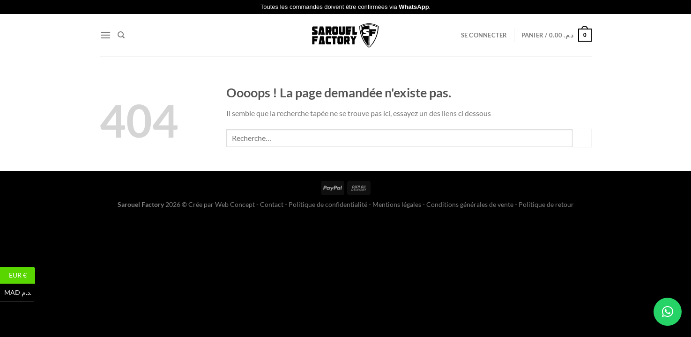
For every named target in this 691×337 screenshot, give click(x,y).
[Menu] (105, 34)
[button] (668, 312)
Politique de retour (546, 204)
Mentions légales (396, 204)
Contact (271, 204)
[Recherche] (121, 35)
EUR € (22, 275)
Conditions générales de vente (469, 204)
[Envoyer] (581, 138)
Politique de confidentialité (328, 204)
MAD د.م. (20, 292)
